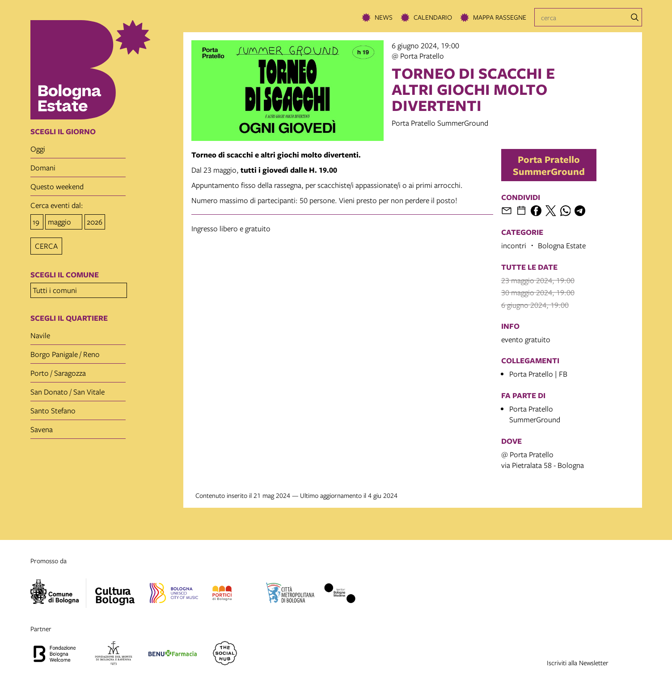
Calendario (433, 17)
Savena (41, 426)
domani (42, 167)
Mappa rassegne (499, 17)
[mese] (63, 221)
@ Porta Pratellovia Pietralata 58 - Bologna (542, 459)
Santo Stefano (53, 408)
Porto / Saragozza (58, 370)
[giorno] (36, 221)
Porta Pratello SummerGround (549, 165)
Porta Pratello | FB (538, 374)
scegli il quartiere (69, 315)
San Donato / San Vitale (67, 389)
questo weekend (57, 186)
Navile (40, 332)
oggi (37, 149)
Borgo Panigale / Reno (65, 351)
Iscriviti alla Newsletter (578, 662)
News (384, 17)
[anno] (95, 221)
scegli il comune (64, 273)
